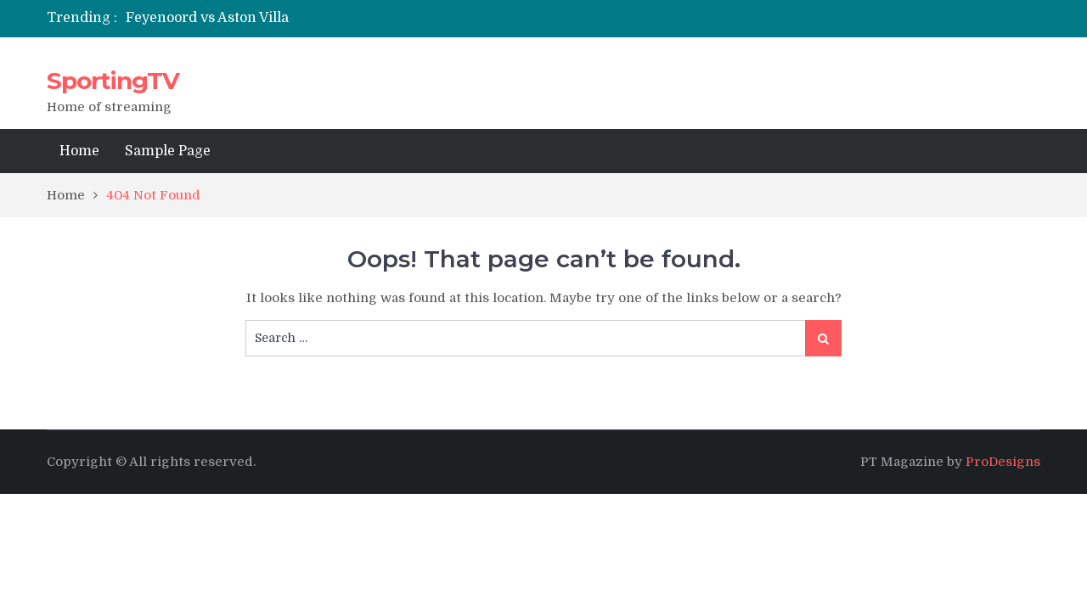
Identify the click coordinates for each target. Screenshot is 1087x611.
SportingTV (113, 80)
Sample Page (168, 151)
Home (79, 151)
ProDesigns (1003, 461)
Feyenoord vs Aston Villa (207, 17)
